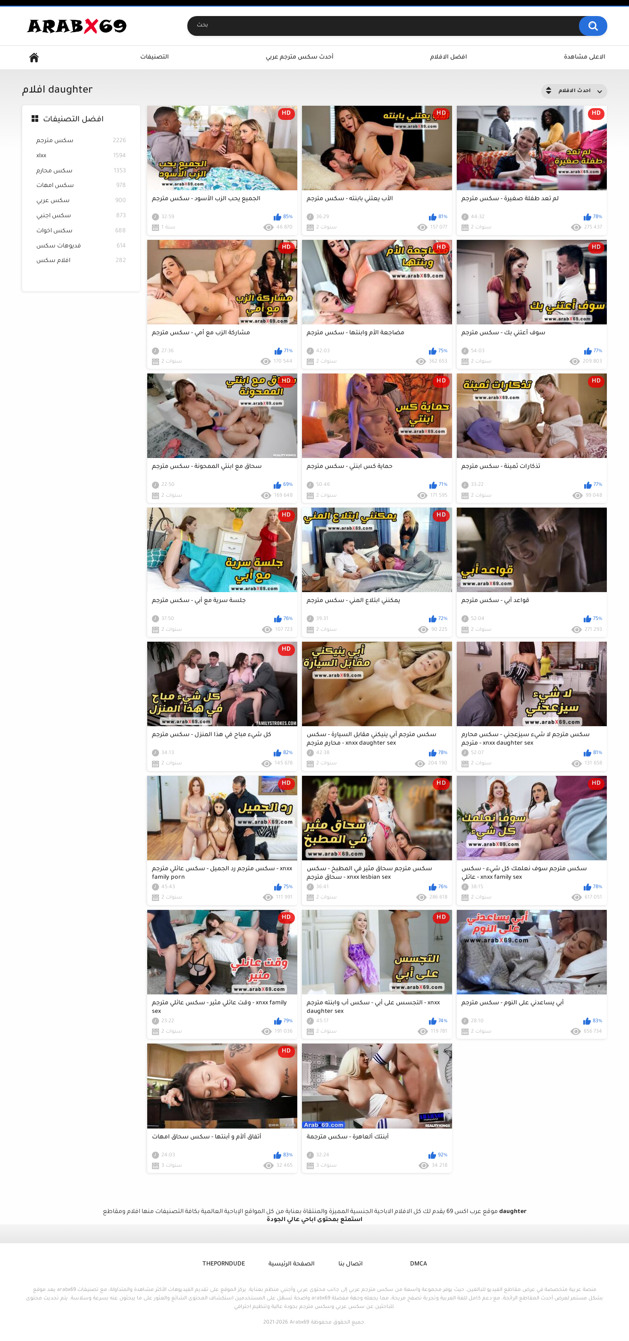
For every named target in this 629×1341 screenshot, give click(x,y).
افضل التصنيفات (73, 120)
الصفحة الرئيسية (291, 1264)
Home (34, 58)
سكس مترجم (81, 141)
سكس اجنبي (81, 216)
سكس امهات (81, 186)
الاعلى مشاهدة (584, 57)
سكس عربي (81, 201)
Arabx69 (299, 1322)
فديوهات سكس (81, 247)
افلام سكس (81, 261)
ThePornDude (223, 1264)
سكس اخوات (81, 232)
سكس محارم (81, 172)
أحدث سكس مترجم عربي (300, 57)
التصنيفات (154, 57)
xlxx (81, 157)
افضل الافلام (448, 57)
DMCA (418, 1264)
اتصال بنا (350, 1264)
